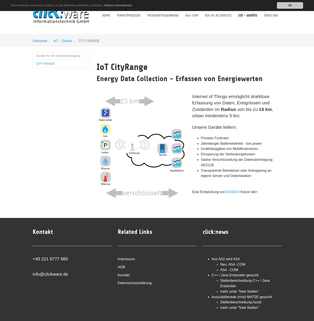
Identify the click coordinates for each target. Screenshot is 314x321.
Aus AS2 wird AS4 (226, 259)
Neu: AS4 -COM (232, 264)
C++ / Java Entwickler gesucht (235, 275)
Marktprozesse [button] (129, 8)
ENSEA (232, 192)
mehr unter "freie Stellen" (239, 291)
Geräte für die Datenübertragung (58, 56)
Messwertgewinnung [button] (163, 8)
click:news (215, 231)
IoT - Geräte (62, 41)
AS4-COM (191, 8)
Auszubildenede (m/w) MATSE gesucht (242, 297)
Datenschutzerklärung (135, 283)
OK (290, 5)
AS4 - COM (229, 270)
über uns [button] (271, 8)
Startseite (40, 41)
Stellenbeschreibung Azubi (240, 302)
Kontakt (124, 275)
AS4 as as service (218, 8)
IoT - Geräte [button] (248, 8)
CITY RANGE (45, 63)
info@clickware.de (50, 274)
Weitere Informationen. (118, 5)
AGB (121, 267)
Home (106, 8)
